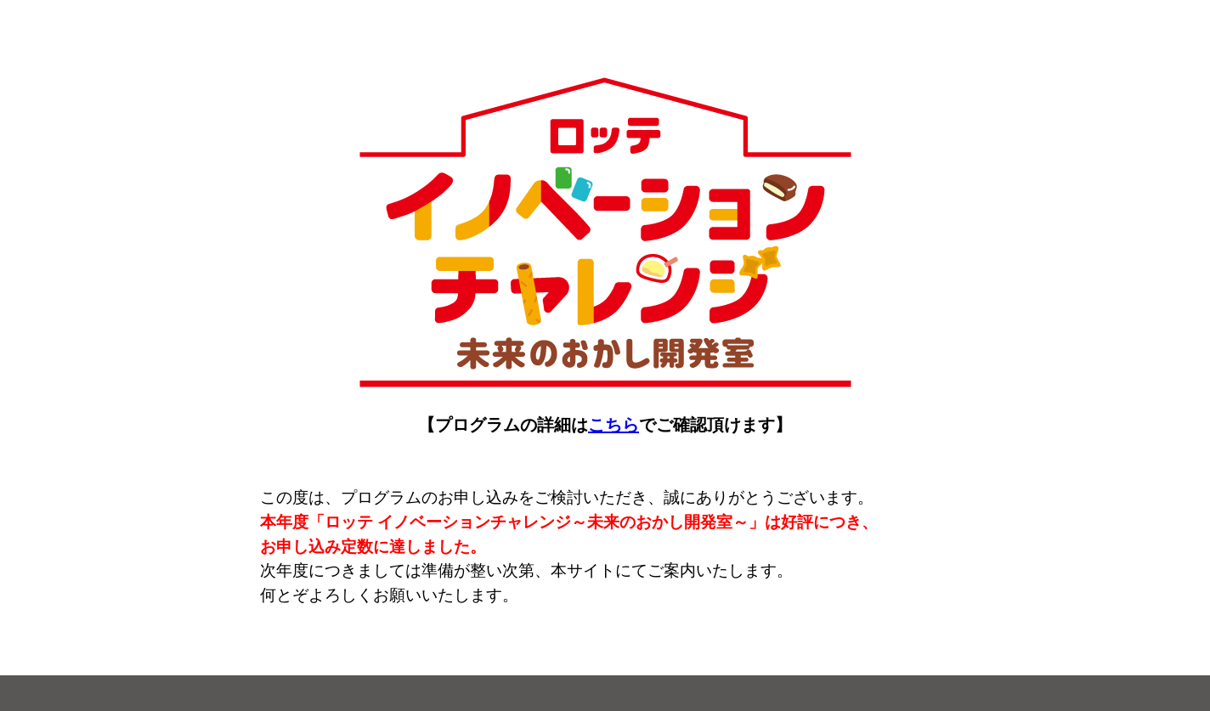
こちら (613, 424)
